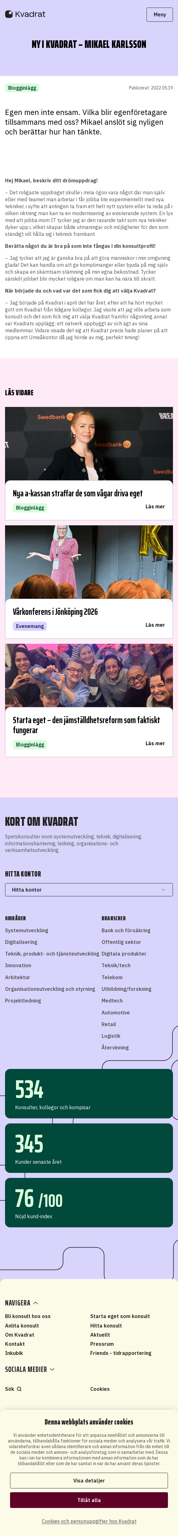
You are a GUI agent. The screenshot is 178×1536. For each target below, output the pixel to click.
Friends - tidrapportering (120, 1353)
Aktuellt (100, 1335)
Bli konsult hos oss (28, 1316)
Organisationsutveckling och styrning (50, 989)
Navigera (22, 1303)
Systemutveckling (26, 930)
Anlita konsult (22, 1325)
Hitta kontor (89, 890)
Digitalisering (21, 942)
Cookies (100, 1389)
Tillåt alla (89, 1500)
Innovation (18, 965)
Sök (13, 1389)
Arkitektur (17, 977)
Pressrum (102, 1344)
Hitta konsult (106, 1325)
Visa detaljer (89, 1480)
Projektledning (23, 1000)
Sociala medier (30, 1369)
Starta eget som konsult (120, 1316)
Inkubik (14, 1353)
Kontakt (15, 1344)
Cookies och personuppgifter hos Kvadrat (89, 1521)
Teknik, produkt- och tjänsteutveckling (52, 954)
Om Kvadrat (19, 1335)
